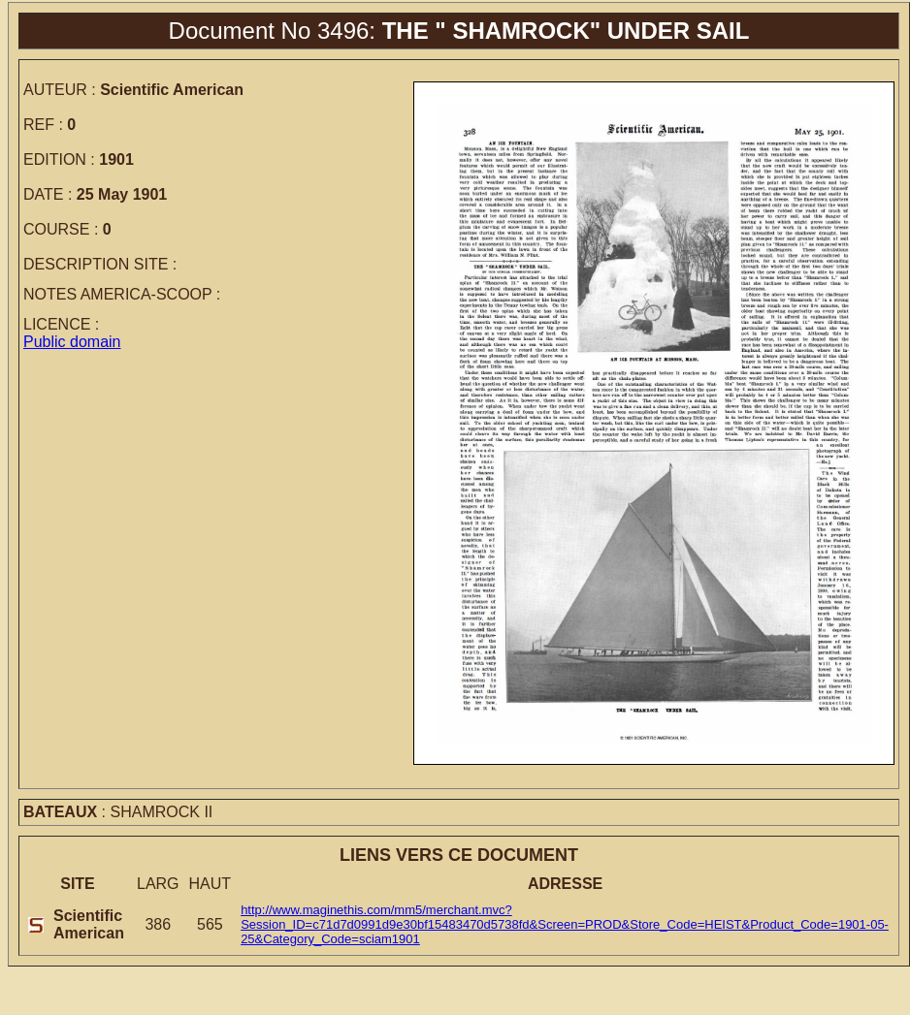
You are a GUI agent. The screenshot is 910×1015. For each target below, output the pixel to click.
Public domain (72, 341)
